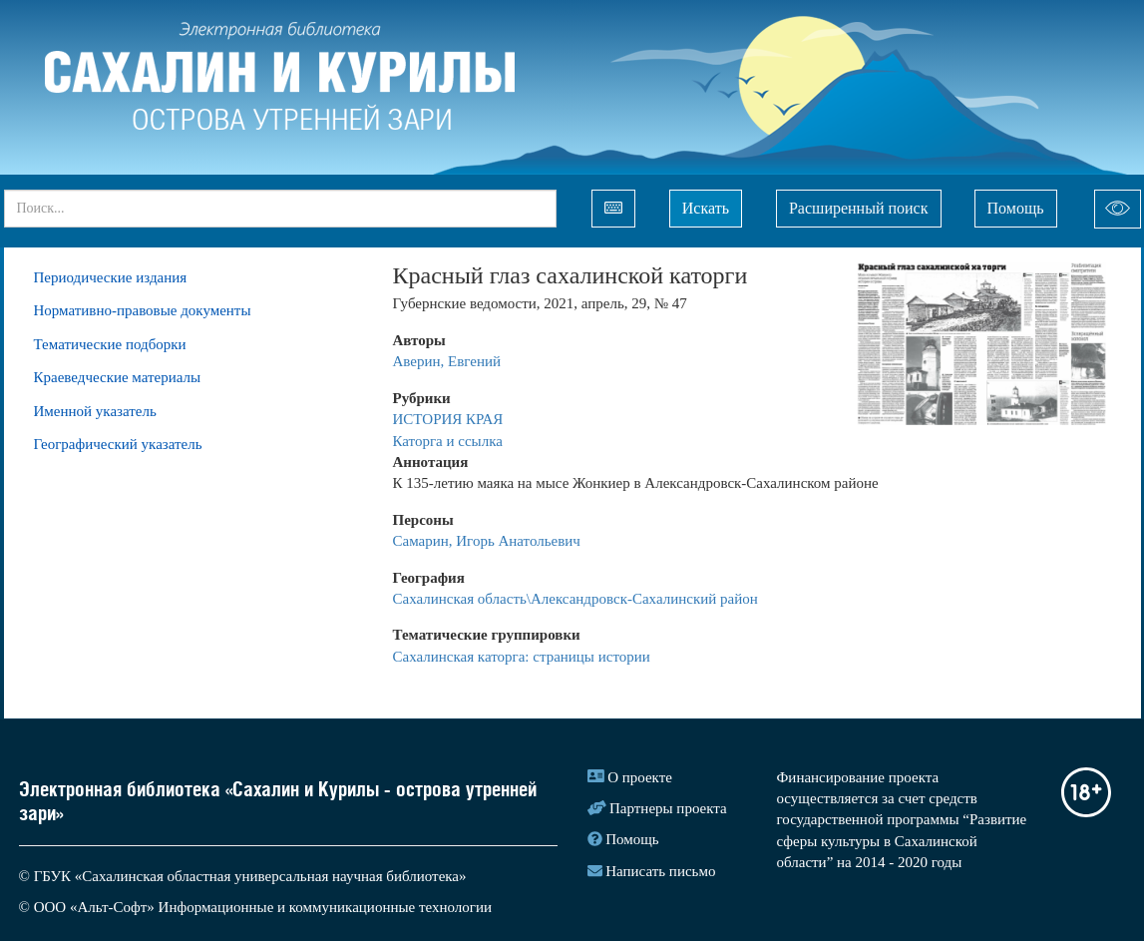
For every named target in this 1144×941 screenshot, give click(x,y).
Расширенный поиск (859, 208)
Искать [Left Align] (705, 208)
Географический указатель (118, 444)
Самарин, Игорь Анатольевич (486, 541)
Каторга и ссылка (448, 441)
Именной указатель (95, 411)
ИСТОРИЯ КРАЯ (450, 419)
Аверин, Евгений (447, 361)
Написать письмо (660, 871)
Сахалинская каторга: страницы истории (521, 657)
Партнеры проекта (668, 808)
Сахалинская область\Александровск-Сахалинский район (575, 599)
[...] (280, 209)
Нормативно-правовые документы (142, 310)
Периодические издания (111, 277)
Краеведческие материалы (117, 377)
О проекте (639, 777)
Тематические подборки (110, 344)
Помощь (1015, 208)
